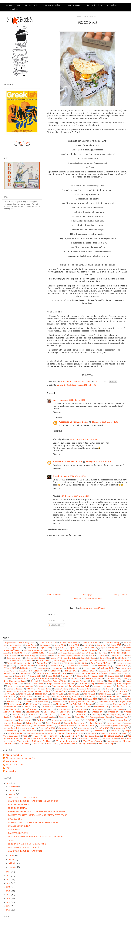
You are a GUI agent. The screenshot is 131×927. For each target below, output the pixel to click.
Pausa (35, 717)
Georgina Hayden (90, 673)
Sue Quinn (92, 733)
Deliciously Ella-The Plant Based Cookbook (97, 661)
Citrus (92, 655)
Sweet (124, 733)
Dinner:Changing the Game (20, 663)
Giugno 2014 (122, 673)
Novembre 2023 (47, 709)
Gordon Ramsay (73, 678)
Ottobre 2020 (33, 714)
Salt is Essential (53, 723)
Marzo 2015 (100, 696)
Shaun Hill (115, 731)
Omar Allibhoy (80, 709)
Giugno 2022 (97, 676)
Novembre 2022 (29, 709)
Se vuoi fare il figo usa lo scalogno (113, 726)
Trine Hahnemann (113, 741)
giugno (12, 790)
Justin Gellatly (61, 689)
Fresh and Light (106, 668)
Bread (119, 650)
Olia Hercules (64, 709)
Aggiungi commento (57, 529)
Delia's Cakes (43, 660)
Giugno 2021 (82, 676)
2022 (8, 875)
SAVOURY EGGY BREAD (19, 804)
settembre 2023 (100, 731)
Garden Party (23, 671)
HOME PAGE (9, 5)
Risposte (60, 417)
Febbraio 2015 (72, 666)
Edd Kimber (69, 663)
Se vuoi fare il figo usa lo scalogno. (20, 728)
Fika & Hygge (89, 668)
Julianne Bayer (44, 689)
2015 (8, 902)
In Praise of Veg (86, 683)
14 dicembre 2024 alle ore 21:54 (76, 496)
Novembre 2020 (120, 707)
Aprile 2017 (116, 645)
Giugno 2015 (7, 676)
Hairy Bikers (97, 681)
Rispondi (57, 412)
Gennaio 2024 (59, 673)
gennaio (13, 867)
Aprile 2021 (31, 647)
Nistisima (60, 704)
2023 (8, 872)
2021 (8, 879)
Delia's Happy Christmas (64, 661)
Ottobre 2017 (114, 712)
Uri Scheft (25, 744)
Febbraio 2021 (26, 668)
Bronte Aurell (38, 653)
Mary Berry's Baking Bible (64, 697)
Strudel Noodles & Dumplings (69, 733)
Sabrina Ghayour (33, 723)
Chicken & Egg (28, 656)
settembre (13, 786)
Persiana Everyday (47, 717)
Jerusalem (97, 686)
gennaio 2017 (71, 671)
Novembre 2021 (10, 709)
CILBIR (11, 840)
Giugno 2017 (35, 676)
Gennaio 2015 (54, 671)
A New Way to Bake (90, 642)
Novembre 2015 (29, 707)
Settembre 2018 (10, 731)
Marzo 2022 (61, 699)
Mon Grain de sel (41, 702)
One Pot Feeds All (98, 709)
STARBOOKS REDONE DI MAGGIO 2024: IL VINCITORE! (33, 801)
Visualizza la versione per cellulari (87, 599)
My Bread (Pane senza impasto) (81, 702)
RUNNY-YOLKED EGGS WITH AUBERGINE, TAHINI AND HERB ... (37, 811)
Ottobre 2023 (81, 714)
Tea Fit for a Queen (52, 736)
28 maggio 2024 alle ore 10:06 (83, 439)
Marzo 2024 (91, 699)
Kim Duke (110, 689)
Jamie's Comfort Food (79, 686)
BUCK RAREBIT (15, 819)
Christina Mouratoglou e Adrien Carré (68, 656)
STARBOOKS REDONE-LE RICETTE (94, 5)
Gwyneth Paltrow (79, 681)
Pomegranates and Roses (100, 717)
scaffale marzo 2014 (23, 726)
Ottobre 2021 (49, 714)
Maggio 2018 (57, 694)
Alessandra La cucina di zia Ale (73, 422)
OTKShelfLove (32, 712)
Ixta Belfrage (27, 686)
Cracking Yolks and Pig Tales (63, 658)
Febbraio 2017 (88, 666)
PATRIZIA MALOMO (15, 765)
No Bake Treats (102, 704)
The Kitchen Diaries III (62, 738)
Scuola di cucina (86, 725)
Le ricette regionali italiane (37, 691)
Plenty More (80, 717)
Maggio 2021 (89, 694)
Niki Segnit (47, 704)
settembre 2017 (120, 728)
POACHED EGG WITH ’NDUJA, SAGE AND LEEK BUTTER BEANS (37, 815)
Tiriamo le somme (67, 741)
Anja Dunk (31, 645)
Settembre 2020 (46, 731)
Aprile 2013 (59, 645)
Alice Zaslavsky (111, 642)
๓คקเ (55, 400)
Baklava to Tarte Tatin (34, 650)
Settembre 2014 (66, 728)
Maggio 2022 (105, 694)
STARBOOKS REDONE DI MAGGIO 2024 (25, 851)
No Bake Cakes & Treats (81, 704)
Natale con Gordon (107, 701)
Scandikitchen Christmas (43, 726)
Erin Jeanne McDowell (101, 663)
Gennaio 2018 (88, 671)
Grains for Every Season (117, 679)
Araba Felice (11, 762)
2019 (8, 887)
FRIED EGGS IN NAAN (18, 808)
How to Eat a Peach (34, 684)
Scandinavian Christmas (67, 726)
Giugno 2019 (67, 676)
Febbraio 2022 (42, 668)
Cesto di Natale (10, 655)
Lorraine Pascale (87, 691)
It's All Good (12, 686)
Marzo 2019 (17, 699)
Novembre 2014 (10, 707)
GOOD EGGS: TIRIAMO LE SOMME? (24, 797)
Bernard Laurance (89, 650)
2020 (8, 883)
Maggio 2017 (41, 694)
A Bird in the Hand (47, 643)
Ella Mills (82, 663)
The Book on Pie (73, 736)
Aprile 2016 (101, 645)
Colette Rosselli (31, 658)
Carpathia (103, 653)
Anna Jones (45, 645)
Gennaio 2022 (26, 673)
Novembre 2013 (120, 704)
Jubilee (30, 689)
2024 (8, 783)
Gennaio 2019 (104, 671)
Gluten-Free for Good (21, 678)
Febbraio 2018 (104, 665)
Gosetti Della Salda (94, 678)
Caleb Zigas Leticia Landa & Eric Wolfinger (76, 653)
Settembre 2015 (84, 728)
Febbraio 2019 (121, 665)
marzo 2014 (85, 696)
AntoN (56, 476)
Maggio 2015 (9, 694)
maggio (12, 794)
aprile (11, 855)
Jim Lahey (107, 686)
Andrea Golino (16, 645)
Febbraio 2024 (73, 668)
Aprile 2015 (88, 645)
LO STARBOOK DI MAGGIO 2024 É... (24, 847)
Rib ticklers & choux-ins (70, 720)
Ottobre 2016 (98, 712)
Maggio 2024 (82, 385)
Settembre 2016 (102, 728)
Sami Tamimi (96, 723)
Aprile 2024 (75, 647)
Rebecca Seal (8, 720)
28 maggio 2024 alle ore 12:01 (105, 422)
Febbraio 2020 (9, 668)
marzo (12, 859)
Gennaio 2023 (43, 673)
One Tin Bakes (116, 709)
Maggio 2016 (25, 694)
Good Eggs (71, 385)
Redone (41, 720)
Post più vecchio (120, 595)
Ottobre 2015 (82, 712)
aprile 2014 (74, 645)
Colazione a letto (14, 658)
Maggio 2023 (121, 694)
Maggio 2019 (73, 694)
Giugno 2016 (20, 676)
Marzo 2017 (115, 696)
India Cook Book (105, 684)
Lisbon (72, 691)
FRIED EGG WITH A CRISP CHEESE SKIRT (27, 844)
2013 (8, 910)
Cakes (51, 653)
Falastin (41, 665)
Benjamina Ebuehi (68, 650)
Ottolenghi (97, 714)
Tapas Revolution (10, 736)
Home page (87, 595)
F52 (10, 666)
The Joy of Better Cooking (34, 738)
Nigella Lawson (14, 704)
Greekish (34, 681)
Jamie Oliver (58, 686)
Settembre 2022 (81, 731)
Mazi (121, 699)
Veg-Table (51, 744)
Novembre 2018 (83, 707)
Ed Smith (61, 385)
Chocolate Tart (44, 656)
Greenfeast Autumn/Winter (55, 681)
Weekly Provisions (87, 744)
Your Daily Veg (106, 744)
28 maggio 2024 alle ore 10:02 (71, 400)
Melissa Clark (13, 701)
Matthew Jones (108, 699)
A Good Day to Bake (68, 643)
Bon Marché (107, 650)
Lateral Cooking (12, 691)
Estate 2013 (120, 663)
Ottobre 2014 (65, 712)
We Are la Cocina (68, 744)
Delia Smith (27, 660)
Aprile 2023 (60, 647)
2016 (8, 898)
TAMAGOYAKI (14, 829)
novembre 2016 (46, 707)
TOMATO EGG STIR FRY (19, 826)
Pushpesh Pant (121, 717)
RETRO (54, 720)
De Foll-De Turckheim (11, 661)
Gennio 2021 (74, 674)
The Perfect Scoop (109, 738)
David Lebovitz (121, 658)
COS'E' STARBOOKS (112, 5)
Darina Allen (105, 658)
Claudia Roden (116, 656)
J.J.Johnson (42, 686)
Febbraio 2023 (57, 668)
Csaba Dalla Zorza (88, 658)
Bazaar (52, 650)
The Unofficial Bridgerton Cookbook (34, 741)
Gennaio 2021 (9, 673)
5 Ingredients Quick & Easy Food (18, 642)
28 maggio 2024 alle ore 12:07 (99, 462)
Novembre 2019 (101, 707)
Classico (102, 656)
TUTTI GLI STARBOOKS (12, 9)
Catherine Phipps (119, 653)
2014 (8, 906)
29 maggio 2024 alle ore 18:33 (73, 476)
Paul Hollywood (21, 717)
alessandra (11, 771)
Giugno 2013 (107, 673)
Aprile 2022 (46, 648)
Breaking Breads (19, 653)
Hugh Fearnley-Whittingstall (61, 683)
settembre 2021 (64, 731)
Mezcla (27, 702)
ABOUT (18, 5)
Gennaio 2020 (121, 671)
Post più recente (54, 595)
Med (129, 699)
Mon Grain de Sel (59, 702)
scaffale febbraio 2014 (115, 723)
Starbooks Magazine (35, 733)
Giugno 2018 (51, 676)
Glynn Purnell (42, 678)
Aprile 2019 (17, 647)
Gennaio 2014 (37, 671)
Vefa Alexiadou (39, 744)
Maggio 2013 (105, 691)
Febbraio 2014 (56, 665)
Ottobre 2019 (17, 714)
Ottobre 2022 (65, 714)
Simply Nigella (14, 733)
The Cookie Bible (92, 736)
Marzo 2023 (76, 699)
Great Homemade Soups (14, 681)
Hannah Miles (114, 681)
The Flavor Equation (113, 736)
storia (50, 734)
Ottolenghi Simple (115, 715)
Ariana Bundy (91, 648)
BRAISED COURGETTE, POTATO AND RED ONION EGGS (33, 822)
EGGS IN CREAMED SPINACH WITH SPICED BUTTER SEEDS (35, 837)
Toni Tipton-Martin (92, 741)
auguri (103, 648)
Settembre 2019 (29, 731)
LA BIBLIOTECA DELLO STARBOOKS (52, 5)
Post (52, 620)
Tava (25, 736)
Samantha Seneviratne (74, 723)
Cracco (42, 658)
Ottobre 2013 (49, 712)
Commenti (54, 625)
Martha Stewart (27, 696)
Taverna (34, 736)
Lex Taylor (60, 691)
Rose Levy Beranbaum (12, 723)
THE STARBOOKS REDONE (31, 5)
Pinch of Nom (65, 717)
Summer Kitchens (109, 733)
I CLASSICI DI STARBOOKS (73, 5)
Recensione (24, 720)
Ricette (92, 385)
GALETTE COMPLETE (18, 833)
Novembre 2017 (64, 707)
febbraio (13, 863)
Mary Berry (44, 697)
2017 (8, 894)
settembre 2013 (48, 728)
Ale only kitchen (14, 755)
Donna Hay (42, 663)
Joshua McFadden (14, 689)
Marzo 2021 (46, 699)
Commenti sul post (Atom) (92, 608)
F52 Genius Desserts (25, 666)
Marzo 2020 (32, 699)
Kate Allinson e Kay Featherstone (86, 689)
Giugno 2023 (113, 676)
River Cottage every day (115, 720)
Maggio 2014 (121, 691)
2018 (8, 891)
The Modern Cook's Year (87, 738)
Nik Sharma (31, 704)
